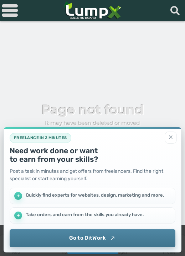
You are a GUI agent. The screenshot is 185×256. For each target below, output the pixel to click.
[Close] (171, 138)
